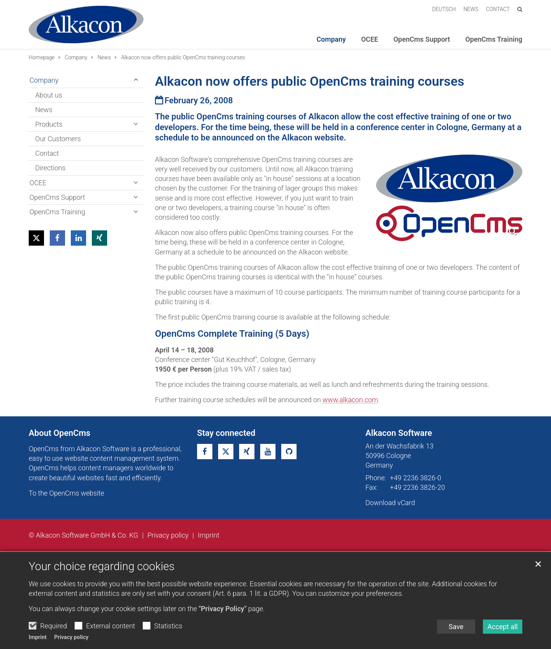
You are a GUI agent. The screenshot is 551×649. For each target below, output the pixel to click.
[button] (36, 238)
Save (456, 627)
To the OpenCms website (66, 493)
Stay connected (226, 433)
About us (48, 95)
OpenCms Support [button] (421, 39)
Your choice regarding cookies (101, 566)
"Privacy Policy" (222, 609)
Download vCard (390, 503)
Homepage (42, 57)
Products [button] (48, 124)
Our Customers (58, 139)
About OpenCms (59, 433)
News (104, 57)
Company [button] (331, 39)
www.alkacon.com (350, 400)
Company (76, 57)
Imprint (38, 637)
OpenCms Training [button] (493, 39)
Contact (47, 153)
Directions (50, 168)
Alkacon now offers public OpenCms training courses (183, 57)
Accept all (502, 627)
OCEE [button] (369, 39)
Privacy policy (71, 637)
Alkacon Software (398, 433)
